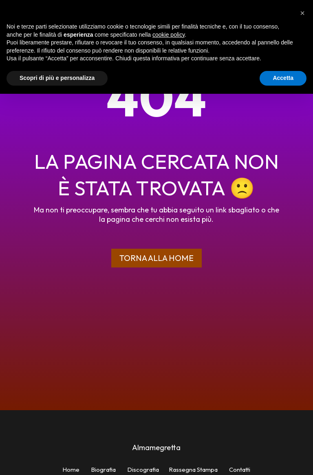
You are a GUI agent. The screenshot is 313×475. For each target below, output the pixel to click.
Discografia (143, 469)
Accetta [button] (283, 78)
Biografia (103, 469)
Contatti (239, 469)
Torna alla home (156, 258)
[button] (302, 13)
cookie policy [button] (168, 34)
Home (70, 469)
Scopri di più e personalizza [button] (57, 78)
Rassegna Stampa (193, 469)
